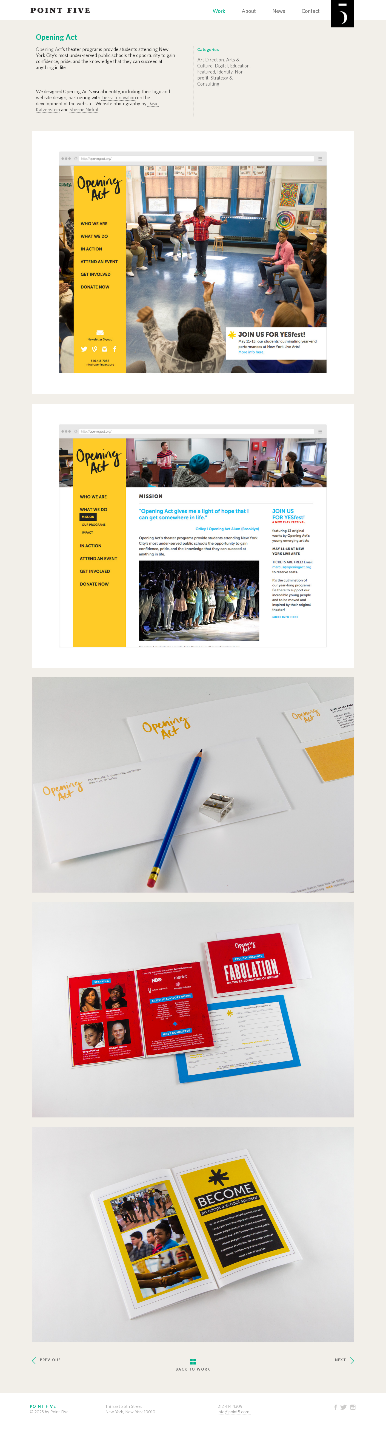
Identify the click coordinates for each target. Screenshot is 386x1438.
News (278, 11)
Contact (311, 11)
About (249, 11)
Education (240, 66)
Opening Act (49, 49)
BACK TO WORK (193, 1360)
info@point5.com (233, 1412)
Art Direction (210, 60)
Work (219, 11)
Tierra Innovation (118, 97)
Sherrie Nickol (84, 109)
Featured (206, 72)
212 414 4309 (230, 1406)
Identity (225, 72)
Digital (221, 66)
